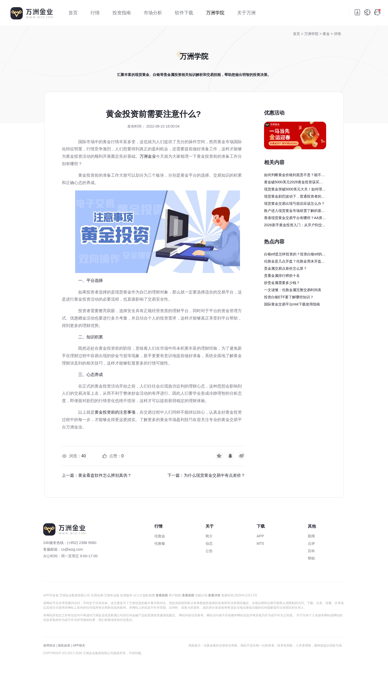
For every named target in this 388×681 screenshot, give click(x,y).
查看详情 (214, 595)
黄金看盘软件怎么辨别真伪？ (104, 475)
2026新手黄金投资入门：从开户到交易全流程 (295, 226)
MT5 (260, 543)
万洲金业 (148, 156)
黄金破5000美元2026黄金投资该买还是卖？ (293, 183)
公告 (209, 551)
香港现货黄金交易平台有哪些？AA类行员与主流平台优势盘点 (295, 218)
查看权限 (162, 595)
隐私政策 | (65, 645)
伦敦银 (159, 543)
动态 (209, 543)
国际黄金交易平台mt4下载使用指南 (292, 304)
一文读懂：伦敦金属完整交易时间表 (292, 290)
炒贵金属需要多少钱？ (282, 283)
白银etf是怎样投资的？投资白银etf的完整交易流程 (295, 255)
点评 (311, 543)
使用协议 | (50, 645)
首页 (296, 34)
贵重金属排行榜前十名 (282, 276)
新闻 (311, 536)
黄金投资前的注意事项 (115, 412)
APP (260, 536)
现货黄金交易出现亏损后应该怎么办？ (294, 203)
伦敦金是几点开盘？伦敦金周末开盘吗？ (292, 262)
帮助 (311, 558)
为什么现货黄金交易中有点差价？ (214, 475)
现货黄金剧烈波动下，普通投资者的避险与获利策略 (294, 197)
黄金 (327, 34)
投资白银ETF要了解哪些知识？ (289, 297)
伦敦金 (159, 536)
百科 (311, 551)
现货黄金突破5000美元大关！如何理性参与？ (295, 190)
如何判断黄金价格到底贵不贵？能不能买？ (294, 175)
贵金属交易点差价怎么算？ (285, 268)
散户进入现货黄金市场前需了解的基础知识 (294, 211)
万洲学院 (311, 34)
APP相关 (79, 645)
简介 (209, 536)
